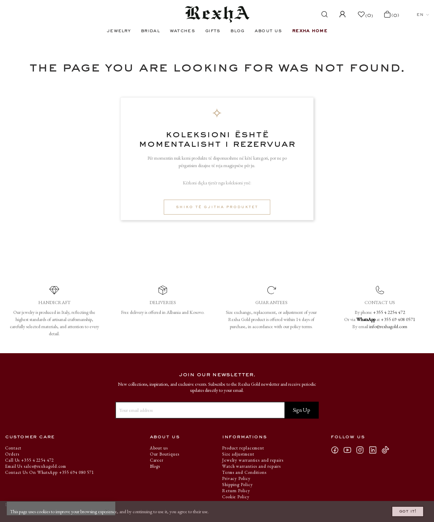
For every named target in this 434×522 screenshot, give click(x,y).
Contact (13, 448)
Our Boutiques (165, 454)
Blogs (155, 466)
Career (156, 460)
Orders (12, 454)
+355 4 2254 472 (389, 312)
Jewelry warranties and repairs (252, 460)
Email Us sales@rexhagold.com (35, 466)
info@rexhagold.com (388, 326)
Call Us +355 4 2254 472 (29, 460)
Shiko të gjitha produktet (217, 207)
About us (159, 448)
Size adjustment (238, 454)
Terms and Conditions (244, 472)
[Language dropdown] (422, 15)
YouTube (349, 450)
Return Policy (236, 491)
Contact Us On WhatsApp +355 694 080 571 (49, 472)
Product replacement (243, 448)
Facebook (337, 450)
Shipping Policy (237, 484)
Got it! (399, 509)
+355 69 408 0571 (398, 319)
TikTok (387, 450)
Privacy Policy (236, 478)
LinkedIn (375, 450)
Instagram (362, 450)
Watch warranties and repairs (251, 466)
